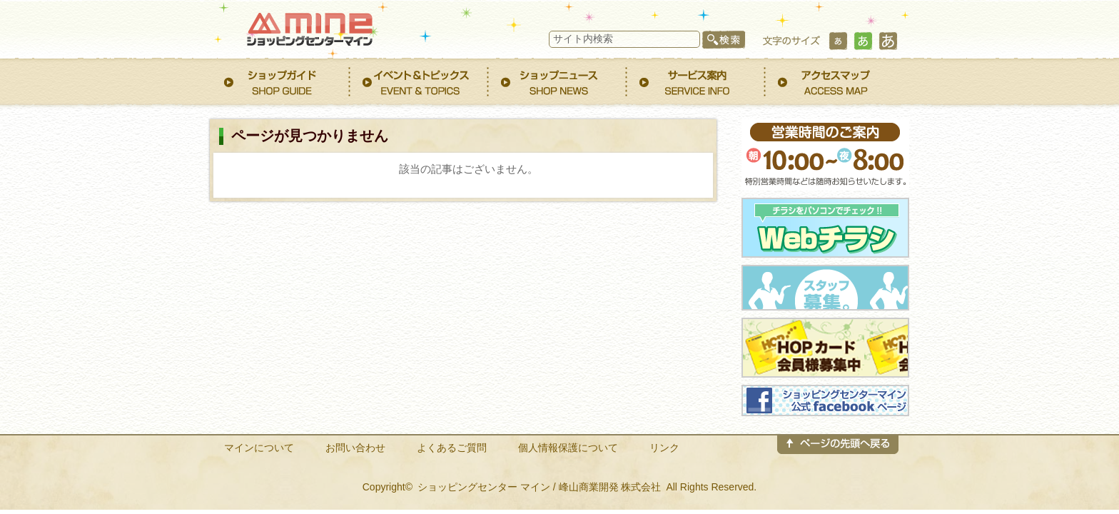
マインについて (259, 447)
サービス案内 (696, 82)
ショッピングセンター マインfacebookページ (825, 400)
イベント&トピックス (419, 82)
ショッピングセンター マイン (306, 27)
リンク (664, 447)
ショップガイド (281, 82)
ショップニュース (558, 82)
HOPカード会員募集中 (825, 347)
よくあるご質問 (452, 447)
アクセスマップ (835, 82)
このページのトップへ (837, 453)
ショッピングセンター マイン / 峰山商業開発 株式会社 (539, 487)
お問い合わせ (355, 447)
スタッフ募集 (825, 287)
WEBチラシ (825, 227)
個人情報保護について (568, 447)
